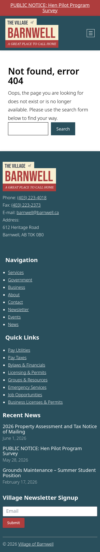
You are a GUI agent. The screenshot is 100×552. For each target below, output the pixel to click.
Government (20, 280)
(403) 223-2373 (26, 205)
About (14, 295)
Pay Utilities (19, 350)
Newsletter (18, 309)
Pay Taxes (17, 357)
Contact (15, 302)
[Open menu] (91, 33)
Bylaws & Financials (26, 365)
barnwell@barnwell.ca (38, 212)
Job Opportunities (25, 395)
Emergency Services (27, 387)
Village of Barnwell (36, 544)
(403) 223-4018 (32, 198)
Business (16, 287)
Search (63, 129)
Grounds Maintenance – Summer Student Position (49, 473)
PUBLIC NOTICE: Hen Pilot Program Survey (50, 8)
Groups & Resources (27, 380)
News (13, 324)
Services (16, 272)
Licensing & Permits (27, 372)
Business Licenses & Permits (35, 402)
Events (14, 317)
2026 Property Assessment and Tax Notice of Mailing (50, 429)
